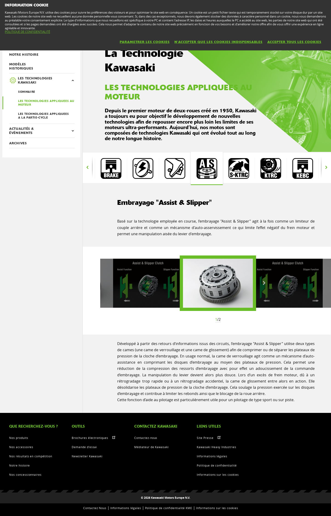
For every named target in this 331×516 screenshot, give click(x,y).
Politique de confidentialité (217, 465)
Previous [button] (87, 167)
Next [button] (326, 167)
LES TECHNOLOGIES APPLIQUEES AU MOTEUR (46, 103)
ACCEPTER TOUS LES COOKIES (294, 42)
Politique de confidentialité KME (168, 508)
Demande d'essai (84, 447)
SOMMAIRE (26, 92)
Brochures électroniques (90, 438)
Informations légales (212, 456)
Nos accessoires (21, 447)
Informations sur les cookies (218, 474)
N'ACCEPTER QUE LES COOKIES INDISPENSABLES (218, 42)
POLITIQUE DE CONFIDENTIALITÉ (27, 32)
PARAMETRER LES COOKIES (145, 42)
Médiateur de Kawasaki (151, 447)
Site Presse (205, 438)
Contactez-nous (145, 438)
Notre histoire (19, 465)
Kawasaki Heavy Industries (216, 447)
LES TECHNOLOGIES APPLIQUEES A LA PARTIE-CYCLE (43, 115)
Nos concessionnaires (25, 474)
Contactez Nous (94, 508)
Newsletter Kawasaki (87, 456)
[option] (111, 168)
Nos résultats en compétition (30, 456)
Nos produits (18, 438)
